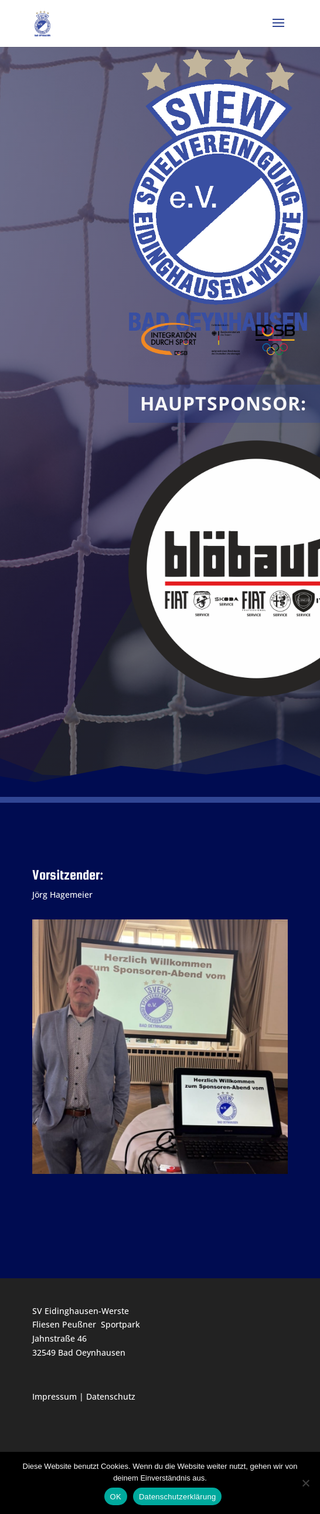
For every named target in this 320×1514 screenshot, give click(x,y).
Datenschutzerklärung (177, 1496)
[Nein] (305, 1483)
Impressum (54, 1396)
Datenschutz (110, 1396)
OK (115, 1496)
